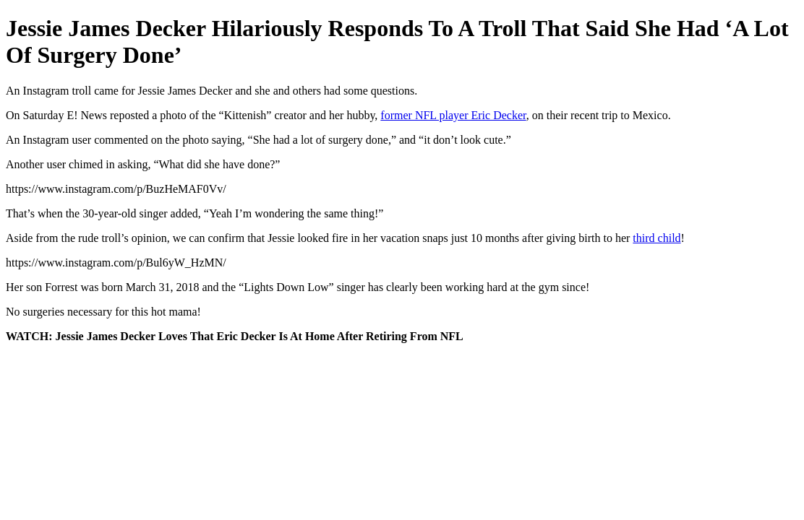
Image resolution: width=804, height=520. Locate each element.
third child (656, 238)
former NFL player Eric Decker (453, 115)
